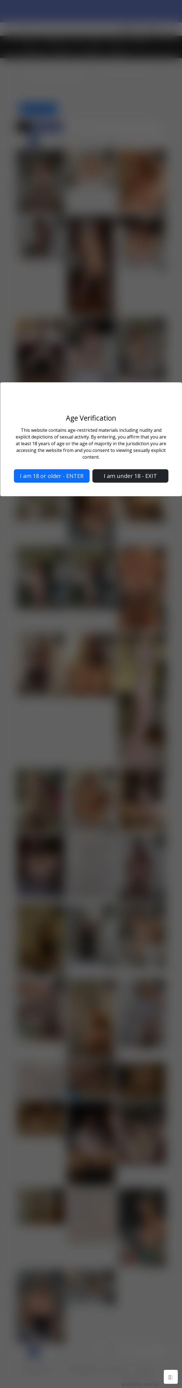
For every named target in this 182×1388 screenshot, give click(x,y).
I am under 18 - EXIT (130, 475)
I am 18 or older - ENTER (52, 475)
